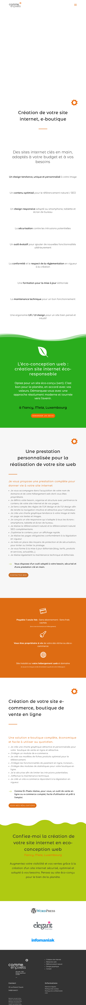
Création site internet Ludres (15, 1004)
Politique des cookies (52, 989)
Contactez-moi (18, 575)
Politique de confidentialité (53, 991)
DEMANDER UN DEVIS (43, 416)
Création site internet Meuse (15, 999)
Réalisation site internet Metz (15, 1001)
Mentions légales (50, 986)
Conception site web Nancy (15, 1002)
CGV (46, 993)
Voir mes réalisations (22, 805)
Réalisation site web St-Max (15, 998)
